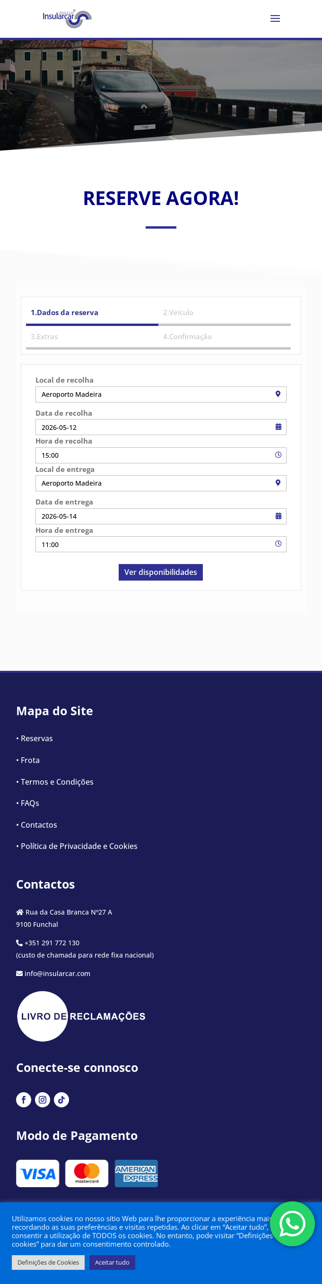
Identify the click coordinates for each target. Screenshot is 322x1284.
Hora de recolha (63, 440)
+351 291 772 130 (52, 942)
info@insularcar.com (57, 973)
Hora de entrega (64, 530)
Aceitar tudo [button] (112, 1262)
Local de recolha (64, 380)
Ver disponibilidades (160, 572)
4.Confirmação (187, 336)
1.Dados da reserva (64, 312)
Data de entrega (64, 501)
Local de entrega (65, 469)
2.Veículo (178, 312)
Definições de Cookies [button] (48, 1262)
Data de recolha (63, 413)
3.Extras (44, 336)
